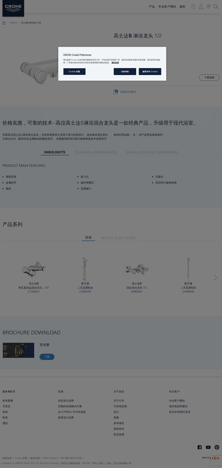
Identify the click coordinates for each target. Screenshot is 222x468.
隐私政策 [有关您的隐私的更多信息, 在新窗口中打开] (115, 62)
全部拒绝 (125, 71)
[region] (112, 64)
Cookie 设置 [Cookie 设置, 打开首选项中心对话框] (74, 71)
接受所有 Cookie (149, 71)
